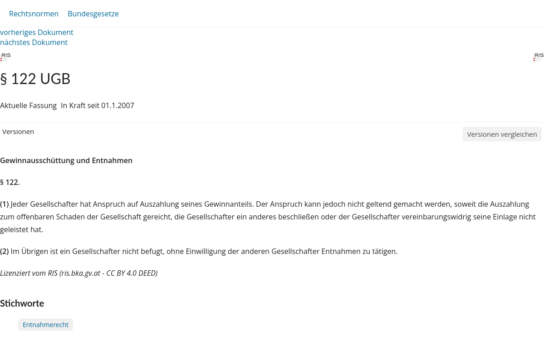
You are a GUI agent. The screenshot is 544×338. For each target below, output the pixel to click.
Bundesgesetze (93, 14)
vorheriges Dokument (37, 32)
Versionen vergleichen (502, 134)
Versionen (18, 131)
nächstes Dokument (34, 42)
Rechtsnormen (34, 14)
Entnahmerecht (46, 324)
